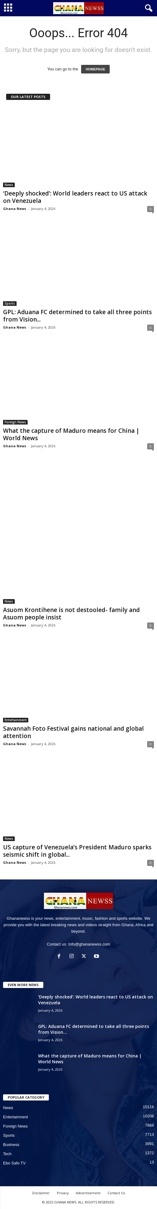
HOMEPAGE (95, 69)
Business (11, 1144)
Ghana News (14, 208)
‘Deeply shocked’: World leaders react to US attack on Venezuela (75, 197)
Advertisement (88, 1193)
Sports (10, 303)
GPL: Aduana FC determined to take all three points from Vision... (77, 315)
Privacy (63, 1193)
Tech (7, 1154)
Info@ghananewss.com (89, 944)
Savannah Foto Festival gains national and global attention (73, 732)
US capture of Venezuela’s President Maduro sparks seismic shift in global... (77, 851)
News (9, 185)
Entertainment (16, 720)
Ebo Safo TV (14, 1163)
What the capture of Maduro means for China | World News (71, 434)
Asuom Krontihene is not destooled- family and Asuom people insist (71, 613)
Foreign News (15, 422)
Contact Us (116, 1193)
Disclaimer (41, 1193)
